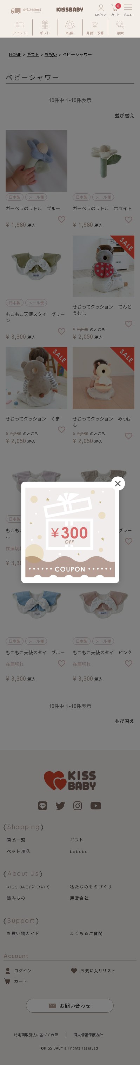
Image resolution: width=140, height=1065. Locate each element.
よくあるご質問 (86, 933)
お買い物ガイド (23, 933)
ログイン (23, 970)
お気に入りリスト (98, 970)
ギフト (33, 54)
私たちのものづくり (91, 886)
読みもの (16, 898)
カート (20, 981)
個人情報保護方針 (88, 1034)
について (28, 886)
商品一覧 (16, 839)
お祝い (51, 54)
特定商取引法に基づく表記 (36, 1034)
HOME (15, 54)
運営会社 (79, 898)
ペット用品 (18, 851)
